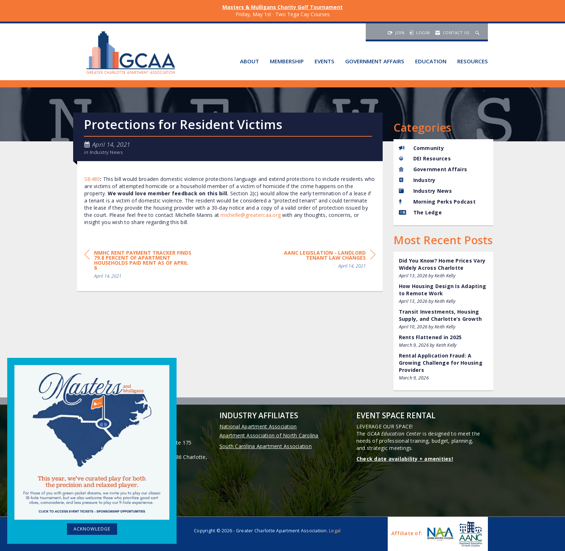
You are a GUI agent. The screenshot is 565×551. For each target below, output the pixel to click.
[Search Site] (478, 32)
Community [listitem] (421, 148)
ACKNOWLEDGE (92, 529)
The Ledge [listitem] (420, 212)
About (249, 61)
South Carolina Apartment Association (265, 446)
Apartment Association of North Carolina (269, 435)
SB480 (92, 179)
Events (324, 61)
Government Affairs (374, 61)
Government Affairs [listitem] (433, 169)
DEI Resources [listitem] (425, 158)
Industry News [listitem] (425, 190)
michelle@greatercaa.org (251, 214)
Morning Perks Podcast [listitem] (437, 201)
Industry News (106, 152)
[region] (321, 260)
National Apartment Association (258, 426)
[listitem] (443, 268)
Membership (287, 61)
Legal (335, 531)
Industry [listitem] (417, 180)
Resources (472, 61)
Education (430, 61)
